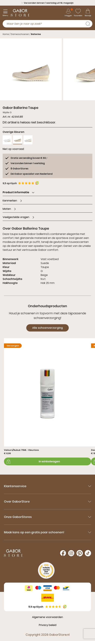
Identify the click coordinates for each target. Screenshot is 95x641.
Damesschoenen (20, 34)
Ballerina (36, 34)
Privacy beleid (47, 625)
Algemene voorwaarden (47, 617)
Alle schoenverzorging (47, 328)
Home (6, 34)
